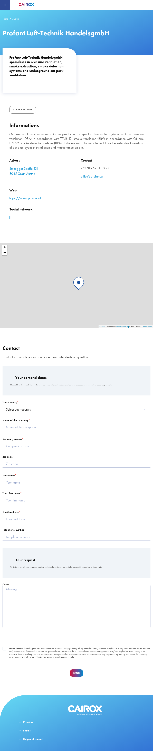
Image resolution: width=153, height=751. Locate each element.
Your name (9, 475)
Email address (10, 512)
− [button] (4, 252)
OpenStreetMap (122, 327)
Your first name (11, 493)
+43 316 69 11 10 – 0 (95, 168)
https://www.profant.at (25, 198)
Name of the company (15, 420)
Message (6, 584)
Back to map (23, 109)
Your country (10, 402)
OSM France (147, 327)
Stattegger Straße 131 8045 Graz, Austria (23, 171)
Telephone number (13, 530)
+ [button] (5, 247)
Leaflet (102, 327)
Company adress (12, 439)
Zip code (8, 456)
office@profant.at (92, 176)
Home (5, 18)
